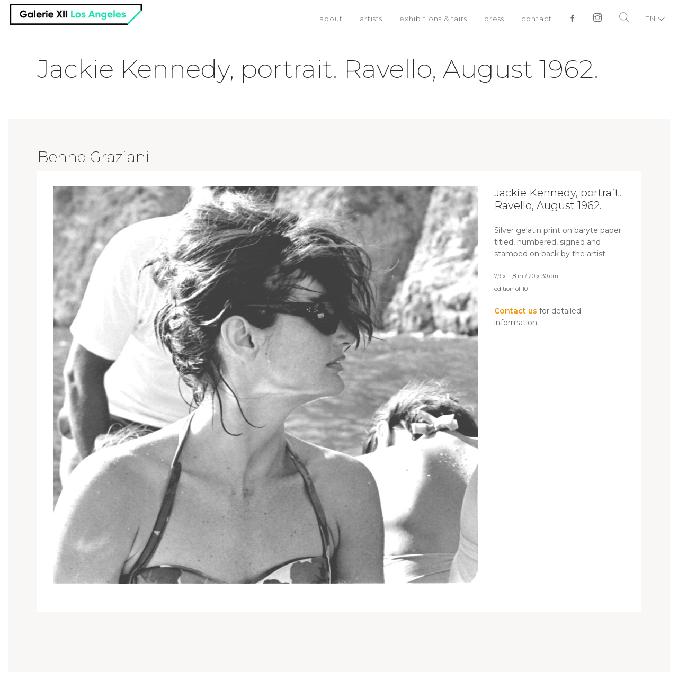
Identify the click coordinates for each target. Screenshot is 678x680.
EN (650, 18)
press (494, 18)
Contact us (515, 311)
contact (536, 18)
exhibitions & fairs (433, 18)
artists (371, 18)
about (331, 18)
